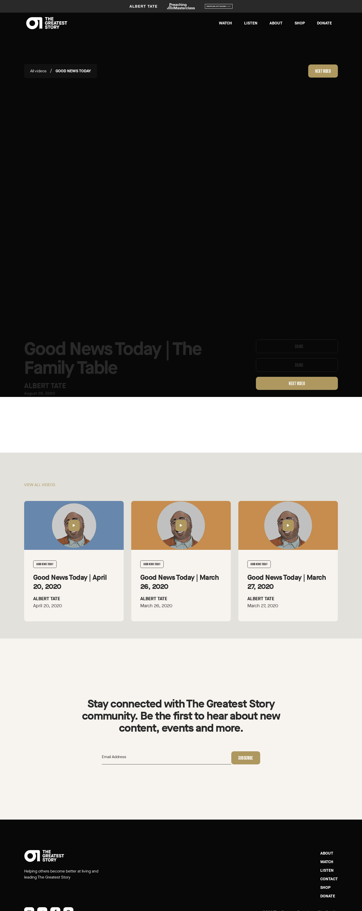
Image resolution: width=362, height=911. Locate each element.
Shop (300, 23)
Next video (323, 71)
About (276, 23)
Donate (324, 23)
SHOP (325, 887)
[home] (46, 23)
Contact (329, 879)
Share (299, 350)
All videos (38, 71)
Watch (225, 23)
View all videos (39, 488)
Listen (250, 23)
